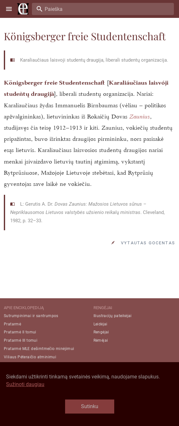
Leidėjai (100, 324)
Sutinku (89, 406)
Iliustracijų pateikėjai (112, 316)
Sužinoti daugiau (25, 384)
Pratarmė (12, 324)
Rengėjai (101, 332)
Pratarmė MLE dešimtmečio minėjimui (39, 348)
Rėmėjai (100, 340)
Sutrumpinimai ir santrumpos (31, 316)
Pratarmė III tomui (20, 340)
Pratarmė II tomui (20, 332)
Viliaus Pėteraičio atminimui (30, 357)
